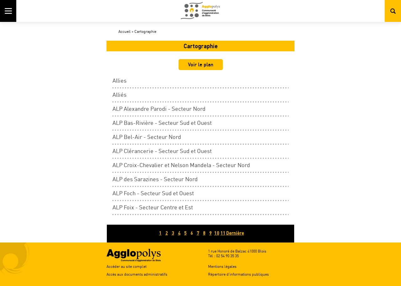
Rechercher (393, 11)
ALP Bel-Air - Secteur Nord (146, 136)
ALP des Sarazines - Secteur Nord (155, 179)
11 (223, 233)
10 (216, 233)
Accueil (124, 31)
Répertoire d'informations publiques (238, 274)
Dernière (235, 233)
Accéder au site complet (127, 266)
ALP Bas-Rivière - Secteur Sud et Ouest (162, 122)
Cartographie (145, 31)
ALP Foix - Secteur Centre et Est (152, 207)
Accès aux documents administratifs (137, 274)
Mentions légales (222, 266)
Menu (8, 11)
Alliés (119, 94)
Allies (119, 80)
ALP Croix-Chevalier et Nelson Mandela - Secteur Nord (181, 164)
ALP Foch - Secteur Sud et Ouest (153, 193)
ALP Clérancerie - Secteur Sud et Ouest (162, 150)
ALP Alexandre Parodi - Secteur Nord (159, 108)
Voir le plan (200, 64)
